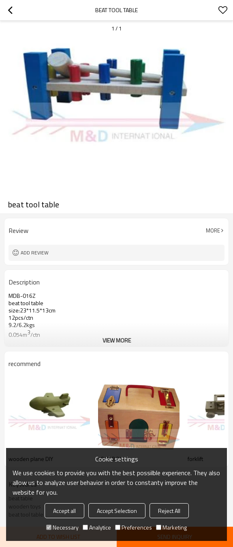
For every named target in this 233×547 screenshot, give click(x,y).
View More (117, 340)
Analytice (97, 527)
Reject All (169, 510)
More (213, 230)
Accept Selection (117, 510)
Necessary (62, 527)
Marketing (171, 527)
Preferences (133, 527)
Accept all (64, 510)
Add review (35, 252)
